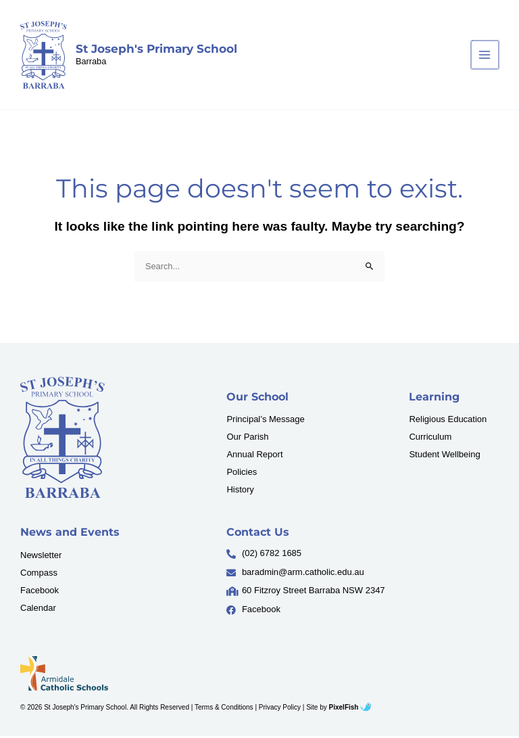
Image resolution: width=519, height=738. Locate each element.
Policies (241, 474)
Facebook (39, 591)
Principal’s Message (265, 421)
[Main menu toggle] (485, 56)
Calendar (38, 609)
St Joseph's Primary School (157, 49)
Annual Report (254, 456)
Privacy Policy (280, 708)
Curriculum (430, 439)
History (239, 491)
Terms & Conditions (224, 708)
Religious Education (448, 421)
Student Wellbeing (444, 456)
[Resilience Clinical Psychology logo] (62, 438)
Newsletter (40, 556)
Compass (38, 574)
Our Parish (247, 439)
